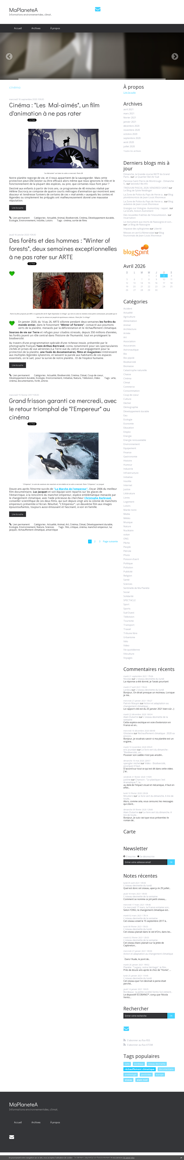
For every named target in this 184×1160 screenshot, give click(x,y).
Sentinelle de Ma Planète (136, 588)
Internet (127, 485)
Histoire (127, 460)
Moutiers (128, 796)
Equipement (129, 448)
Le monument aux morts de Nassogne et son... (147, 221)
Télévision (87, 378)
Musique (128, 522)
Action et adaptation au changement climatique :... (146, 705)
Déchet (127, 403)
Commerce (129, 386)
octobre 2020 (130, 134)
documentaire (166, 1069)
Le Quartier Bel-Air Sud (147, 176)
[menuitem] (18, 28)
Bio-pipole (128, 358)
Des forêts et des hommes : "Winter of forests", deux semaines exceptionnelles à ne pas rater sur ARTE (63, 248)
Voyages (127, 658)
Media (126, 514)
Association (129, 341)
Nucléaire (128, 530)
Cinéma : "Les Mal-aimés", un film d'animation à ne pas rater (54, 109)
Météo (126, 518)
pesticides (146, 1074)
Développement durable (101, 217)
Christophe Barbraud (97, 498)
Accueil (18, 28)
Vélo (125, 641)
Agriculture (129, 316)
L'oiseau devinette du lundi (150, 678)
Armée (126, 333)
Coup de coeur (95, 375)
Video (97, 378)
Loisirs (49, 220)
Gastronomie (130, 456)
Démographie (130, 407)
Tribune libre (130, 633)
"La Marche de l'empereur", (71, 488)
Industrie (128, 469)
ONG (125, 538)
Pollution (128, 567)
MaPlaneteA (23, 9)
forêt (37, 380)
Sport (126, 604)
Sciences (49, 527)
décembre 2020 (131, 126)
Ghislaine (128, 733)
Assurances (129, 345)
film (67, 527)
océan (126, 534)
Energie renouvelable (134, 440)
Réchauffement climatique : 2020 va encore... (149, 735)
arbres (44, 380)
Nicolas (127, 678)
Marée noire (129, 510)
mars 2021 (128, 113)
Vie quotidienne (131, 649)
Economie (128, 423)
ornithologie (130, 1074)
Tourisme (128, 621)
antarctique (52, 529)
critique (74, 527)
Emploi (127, 432)
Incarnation (129, 217)
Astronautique (131, 349)
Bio (125, 354)
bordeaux (139, 1063)
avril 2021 (128, 109)
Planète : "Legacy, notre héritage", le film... (145, 967)
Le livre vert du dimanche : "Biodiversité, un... (146, 751)
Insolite (40, 220)
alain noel (142, 1079)
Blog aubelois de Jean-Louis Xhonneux (148, 203)
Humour (127, 464)
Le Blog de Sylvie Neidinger (137, 190)
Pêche (126, 543)
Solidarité (128, 596)
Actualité (51, 217)
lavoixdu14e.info (139, 183)
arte (113, 378)
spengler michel (131, 763)
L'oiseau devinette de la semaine (145, 718)
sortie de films (79, 220)
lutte (127, 1063)
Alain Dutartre (130, 717)
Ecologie (13, 220)
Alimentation (130, 321)
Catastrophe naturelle (135, 370)
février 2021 (129, 117)
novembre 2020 (131, 130)
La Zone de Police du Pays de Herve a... (143, 194)
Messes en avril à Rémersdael (138, 232)
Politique (128, 563)
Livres (126, 497)
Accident (127, 308)
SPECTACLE (129, 600)
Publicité (127, 571)
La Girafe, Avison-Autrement (138, 210)
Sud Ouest (128, 612)
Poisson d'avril (131, 559)
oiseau (128, 1079)
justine (127, 779)
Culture (127, 399)
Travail (127, 629)
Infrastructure (130, 473)
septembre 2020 (132, 138)
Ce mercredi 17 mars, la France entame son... (146, 907)
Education (128, 427)
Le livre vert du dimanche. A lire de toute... (148, 797)
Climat (83, 375)
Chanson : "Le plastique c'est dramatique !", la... (144, 781)
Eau (125, 415)
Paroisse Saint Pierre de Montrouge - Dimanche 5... (148, 182)
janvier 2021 (129, 122)
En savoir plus (128, 1157)
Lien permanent (19, 217)
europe (160, 1074)
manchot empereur (98, 527)
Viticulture (128, 653)
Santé (126, 579)
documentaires (25, 380)
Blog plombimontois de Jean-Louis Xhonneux (148, 196)
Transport (128, 625)
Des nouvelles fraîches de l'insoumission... (145, 215)
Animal (61, 217)
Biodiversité (72, 217)
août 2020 (128, 142)
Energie (127, 436)
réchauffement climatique (31, 529)
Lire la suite (17, 207)
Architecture (129, 329)
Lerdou (127, 689)
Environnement (27, 220)
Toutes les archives (132, 151)
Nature (77, 378)
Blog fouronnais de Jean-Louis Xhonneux (143, 234)
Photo (126, 555)
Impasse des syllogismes (136, 228)
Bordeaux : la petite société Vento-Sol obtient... (147, 991)
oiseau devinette (156, 1063)
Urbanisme (129, 637)
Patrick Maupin (131, 703)
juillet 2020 (129, 146)
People (127, 547)
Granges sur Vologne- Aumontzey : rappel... (146, 208)
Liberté (158, 228)
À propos (55, 28)
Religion (127, 575)
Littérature (129, 493)
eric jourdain (130, 749)
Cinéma (83, 217)
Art (67, 524)
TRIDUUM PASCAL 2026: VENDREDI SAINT (145, 187)
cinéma (67, 220)
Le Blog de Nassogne (138, 224)
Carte (129, 831)
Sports (126, 608)
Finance (127, 452)
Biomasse (128, 366)
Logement (128, 501)
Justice (126, 489)
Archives (35, 28)
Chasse (127, 374)
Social (126, 592)
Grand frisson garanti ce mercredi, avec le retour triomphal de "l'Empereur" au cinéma (63, 408)
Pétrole (127, 551)
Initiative (67, 378)
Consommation (131, 391)
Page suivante (110, 541)
